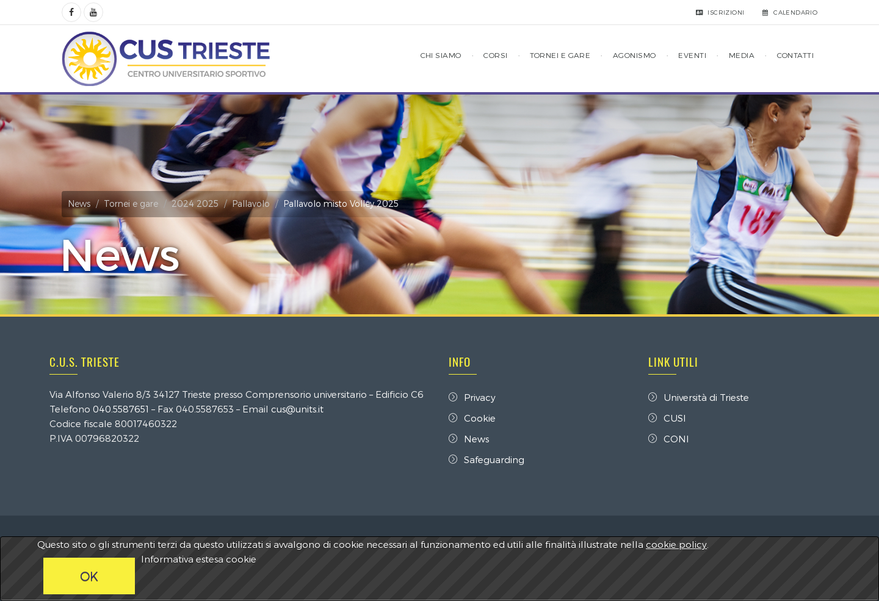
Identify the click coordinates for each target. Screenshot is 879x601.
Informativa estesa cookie (198, 558)
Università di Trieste (698, 397)
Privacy (472, 397)
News (79, 203)
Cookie (472, 417)
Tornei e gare (131, 203)
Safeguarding (486, 459)
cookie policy (676, 544)
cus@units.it (297, 408)
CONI (668, 438)
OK (89, 576)
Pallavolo (251, 203)
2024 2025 (195, 203)
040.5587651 (121, 408)
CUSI (667, 417)
